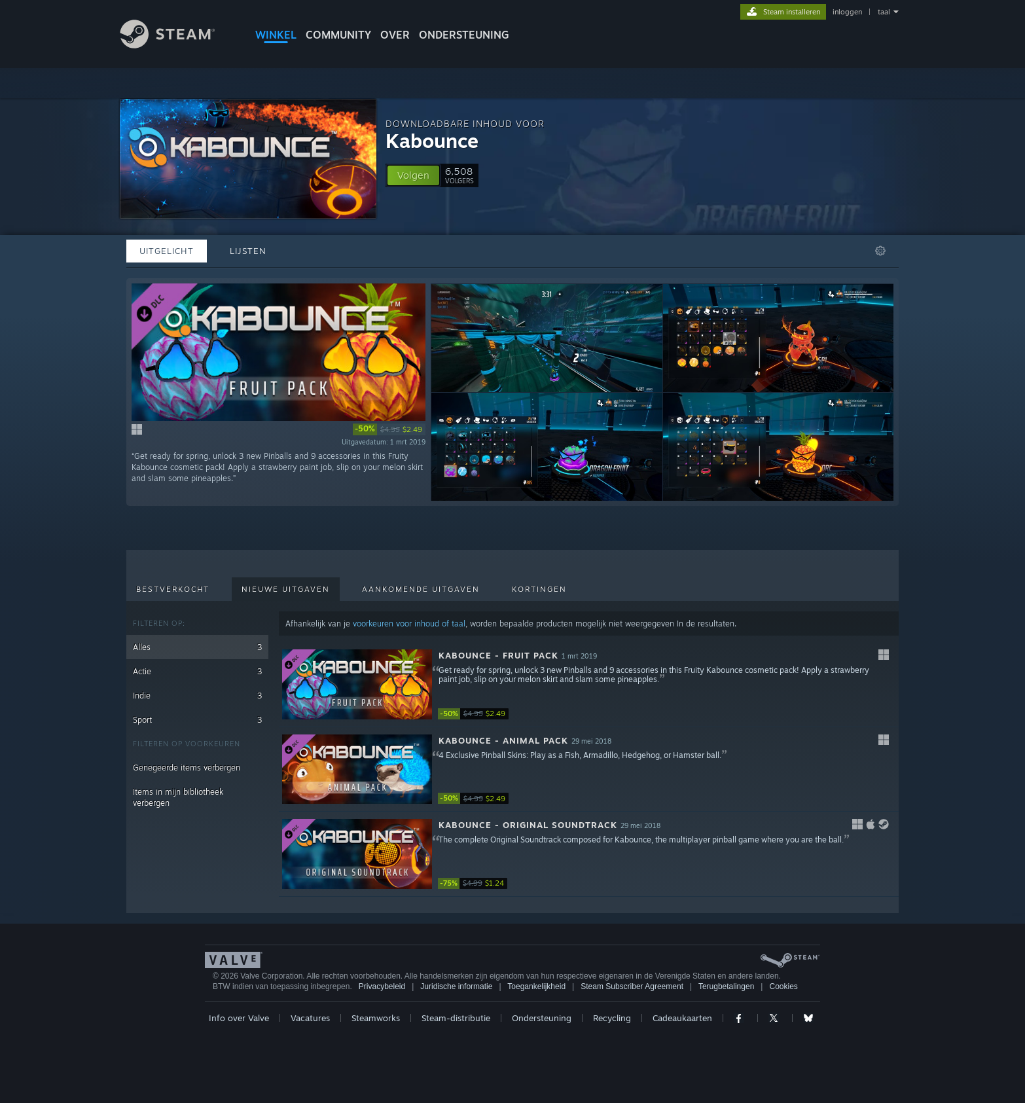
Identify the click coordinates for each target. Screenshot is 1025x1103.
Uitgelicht (166, 250)
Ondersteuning (541, 1018)
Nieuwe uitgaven (286, 589)
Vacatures (310, 1018)
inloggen (847, 11)
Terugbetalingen (726, 986)
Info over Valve (239, 1018)
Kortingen (539, 589)
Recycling (612, 1018)
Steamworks (375, 1018)
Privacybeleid (382, 986)
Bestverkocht (172, 589)
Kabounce (432, 140)
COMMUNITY (338, 34)
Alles (197, 647)
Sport (197, 719)
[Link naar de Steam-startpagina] (177, 44)
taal (884, 11)
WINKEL (276, 34)
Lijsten (248, 250)
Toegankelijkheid (536, 986)
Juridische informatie (456, 986)
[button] (413, 175)
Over (395, 34)
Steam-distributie (456, 1018)
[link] (389, 429)
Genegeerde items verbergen (186, 767)
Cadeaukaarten (682, 1018)
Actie (197, 671)
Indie (197, 695)
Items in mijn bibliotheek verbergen (178, 797)
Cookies (783, 986)
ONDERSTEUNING (464, 34)
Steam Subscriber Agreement (632, 986)
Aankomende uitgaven (421, 589)
